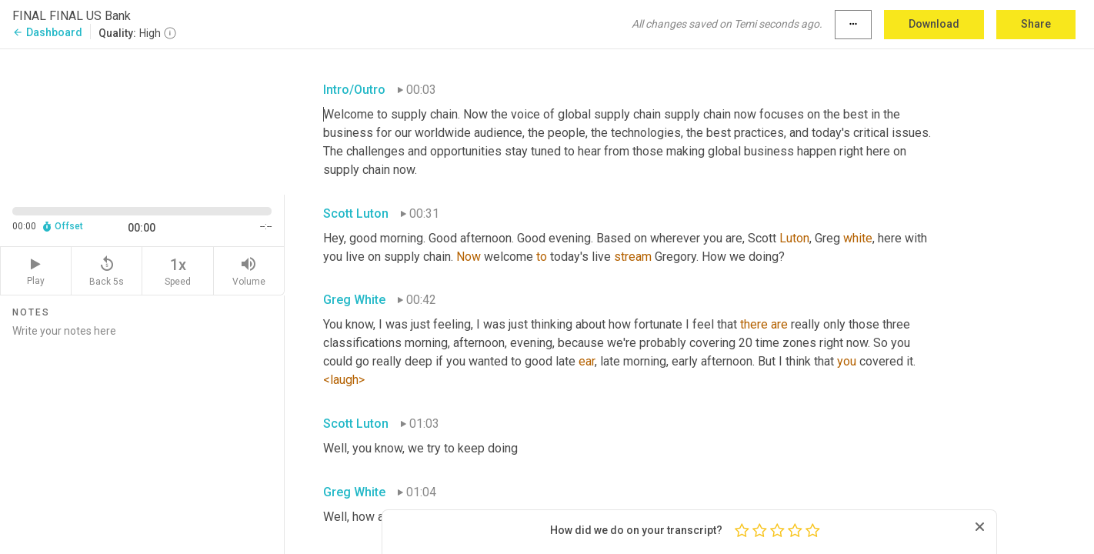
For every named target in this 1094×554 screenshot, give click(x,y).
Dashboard (47, 32)
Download (934, 24)
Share (1036, 24)
